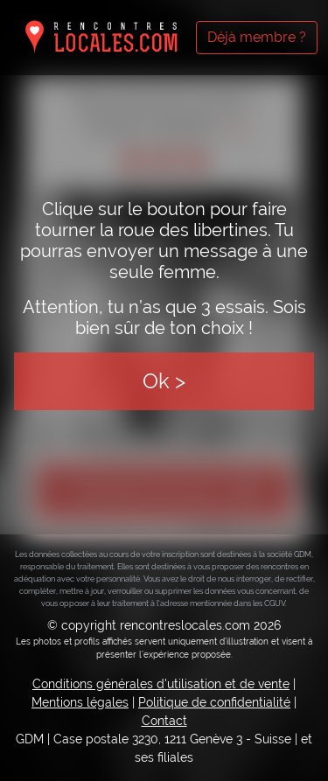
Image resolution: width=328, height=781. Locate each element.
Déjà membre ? (256, 37)
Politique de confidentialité (214, 702)
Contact (164, 721)
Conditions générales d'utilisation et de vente (161, 684)
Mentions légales (80, 702)
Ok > (164, 381)
